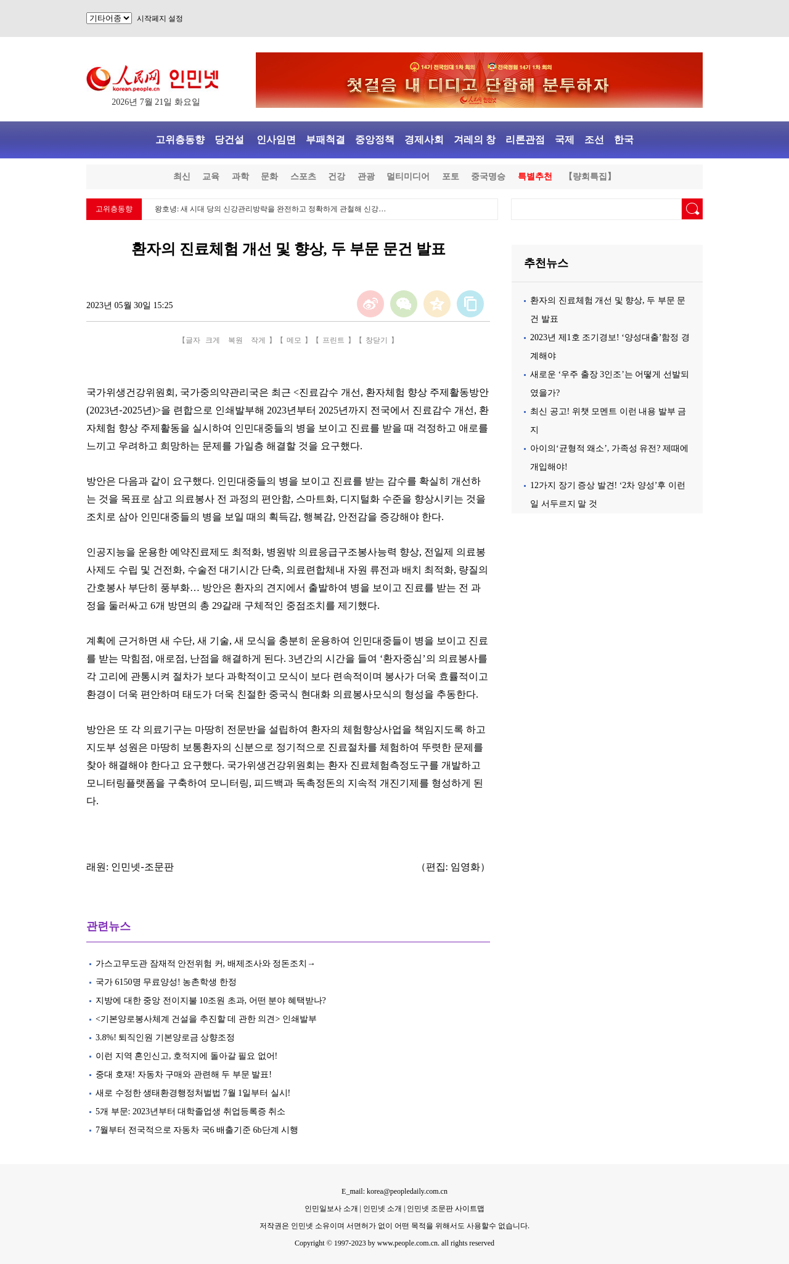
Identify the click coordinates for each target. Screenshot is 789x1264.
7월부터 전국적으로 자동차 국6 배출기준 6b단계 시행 (197, 1130)
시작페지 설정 (160, 18)
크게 (212, 340)
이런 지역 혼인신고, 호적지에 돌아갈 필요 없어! (186, 1056)
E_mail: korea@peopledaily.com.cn (394, 1191)
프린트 (333, 340)
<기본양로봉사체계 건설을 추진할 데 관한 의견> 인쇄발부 (206, 1019)
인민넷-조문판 (142, 867)
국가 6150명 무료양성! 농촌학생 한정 (166, 982)
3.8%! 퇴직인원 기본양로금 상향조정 (165, 1037)
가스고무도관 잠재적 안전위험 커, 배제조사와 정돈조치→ (206, 963)
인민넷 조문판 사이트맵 (445, 1208)
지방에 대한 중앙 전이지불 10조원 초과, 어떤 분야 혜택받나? (211, 1000)
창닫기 (377, 340)
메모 (294, 340)
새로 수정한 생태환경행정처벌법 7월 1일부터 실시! (194, 1093)
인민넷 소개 (381, 1208)
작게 (258, 340)
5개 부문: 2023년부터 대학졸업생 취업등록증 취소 (190, 1111)
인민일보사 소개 (331, 1208)
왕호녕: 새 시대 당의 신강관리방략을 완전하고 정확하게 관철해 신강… (270, 209)
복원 (235, 340)
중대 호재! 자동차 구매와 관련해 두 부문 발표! (184, 1074)
